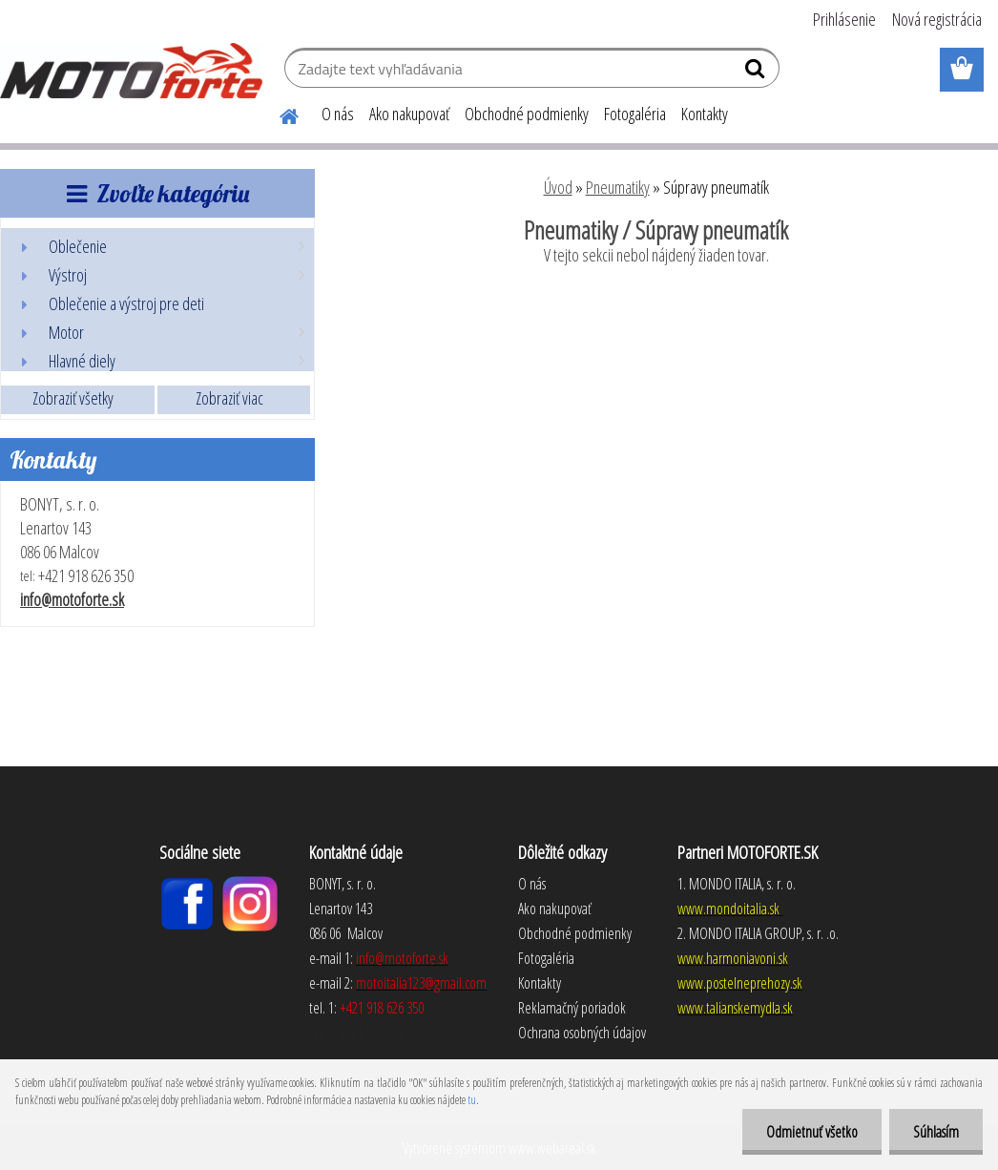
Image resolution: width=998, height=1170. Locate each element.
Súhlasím (936, 1131)
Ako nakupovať (409, 113)
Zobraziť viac (229, 398)
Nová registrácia (937, 19)
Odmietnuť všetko (812, 1131)
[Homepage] (277, 114)
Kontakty (704, 113)
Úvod (558, 187)
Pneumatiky (618, 187)
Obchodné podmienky (527, 113)
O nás (338, 113)
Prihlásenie (844, 19)
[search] (757, 72)
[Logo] (131, 70)
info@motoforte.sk (72, 599)
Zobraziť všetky (73, 398)
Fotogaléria (635, 113)
